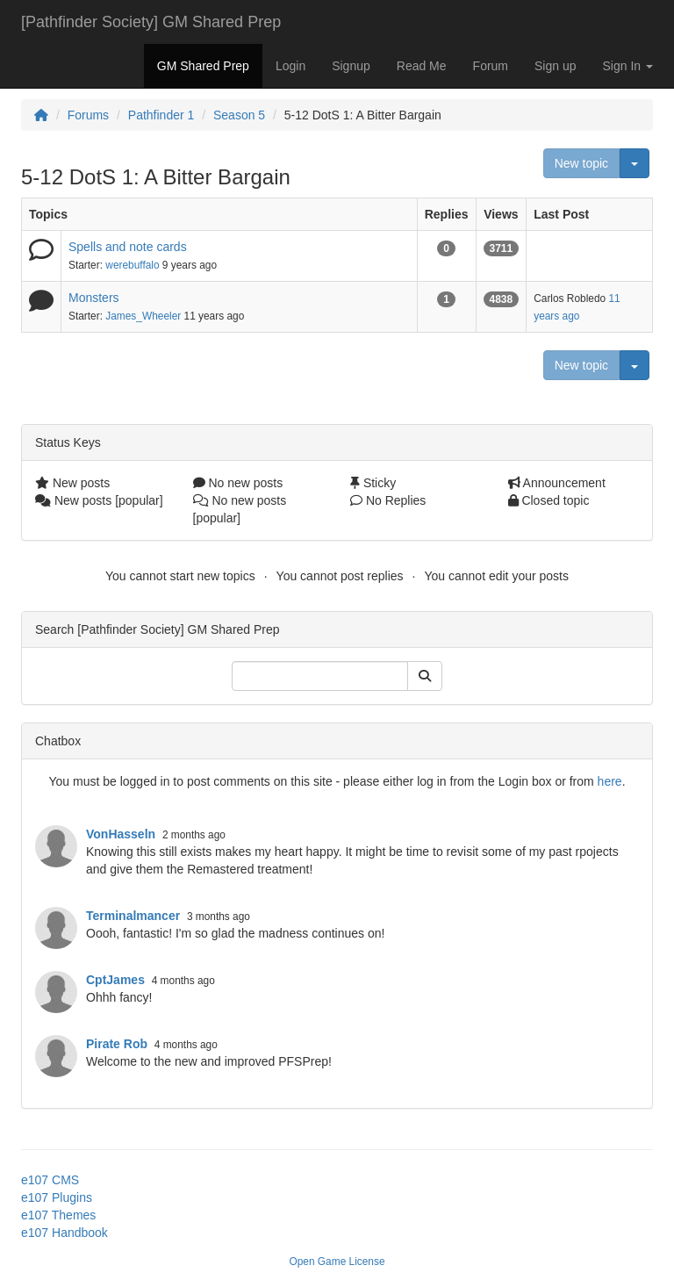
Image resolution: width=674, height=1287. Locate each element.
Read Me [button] (422, 66)
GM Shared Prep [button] (203, 66)
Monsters (93, 298)
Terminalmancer (133, 916)
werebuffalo (132, 265)
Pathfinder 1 (161, 115)
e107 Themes (58, 1215)
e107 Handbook (64, 1233)
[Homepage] (41, 115)
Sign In (628, 66)
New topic (581, 163)
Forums (88, 115)
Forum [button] (490, 66)
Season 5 (239, 115)
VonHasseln (120, 834)
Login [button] (290, 66)
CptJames (115, 980)
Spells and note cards (127, 247)
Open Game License (336, 1261)
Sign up (555, 66)
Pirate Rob (116, 1044)
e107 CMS (50, 1180)
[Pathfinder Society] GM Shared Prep (151, 22)
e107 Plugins (56, 1197)
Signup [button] (351, 66)
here (610, 781)
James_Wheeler (143, 316)
